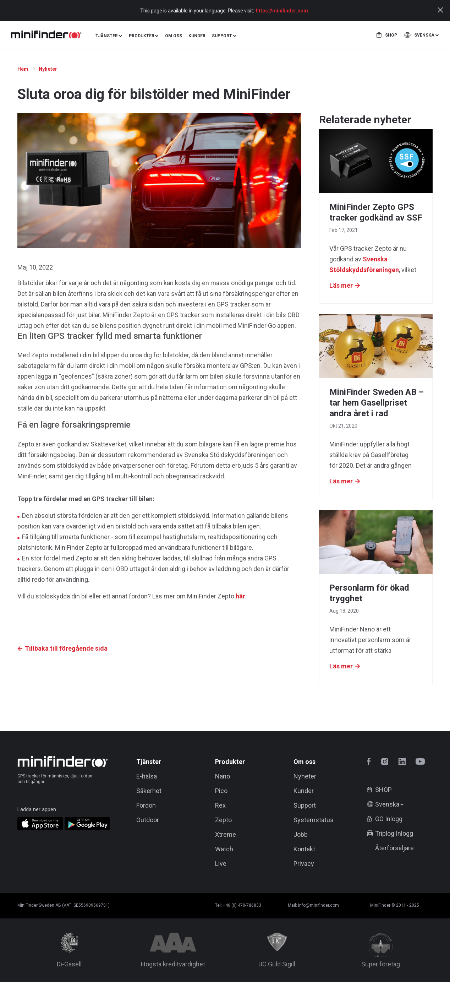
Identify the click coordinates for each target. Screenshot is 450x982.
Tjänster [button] (106, 36)
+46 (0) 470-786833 (242, 905)
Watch (224, 849)
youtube (420, 761)
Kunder (196, 36)
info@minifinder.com (318, 905)
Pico (221, 790)
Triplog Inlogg (394, 833)
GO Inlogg (388, 819)
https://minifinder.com (282, 10)
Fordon (146, 805)
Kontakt (304, 849)
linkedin (402, 761)
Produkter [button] (141, 36)
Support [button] (222, 36)
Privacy (303, 863)
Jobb (300, 834)
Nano (222, 776)
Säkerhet (148, 790)
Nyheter (48, 69)
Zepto (223, 820)
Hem (23, 69)
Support (304, 805)
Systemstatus (313, 820)
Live (220, 863)
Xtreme (225, 834)
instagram (384, 761)
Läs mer (341, 285)
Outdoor (147, 820)
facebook (370, 761)
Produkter (230, 761)
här (240, 596)
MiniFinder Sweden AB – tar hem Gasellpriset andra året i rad (376, 402)
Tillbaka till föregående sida (66, 648)
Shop (391, 35)
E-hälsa (146, 776)
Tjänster (148, 761)
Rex (220, 805)
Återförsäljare (394, 848)
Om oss (173, 36)
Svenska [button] (424, 35)
